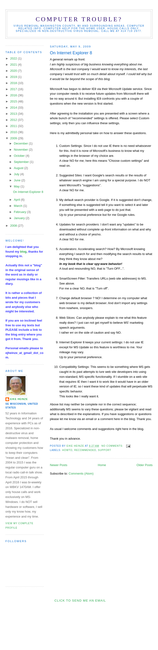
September (22, 162)
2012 (14, 120)
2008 (14, 225)
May (17, 186)
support (104, 450)
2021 (14, 64)
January (20, 218)
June (17, 180)
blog (23, 251)
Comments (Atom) (81, 473)
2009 (14, 138)
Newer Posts (58, 465)
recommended (85, 450)
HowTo (67, 450)
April (17, 199)
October (20, 155)
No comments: (112, 446)
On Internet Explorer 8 (71, 53)
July (17, 174)
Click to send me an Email (80, 600)
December (21, 143)
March (18, 206)
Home (102, 465)
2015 (14, 101)
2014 (14, 107)
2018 (14, 83)
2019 (14, 77)
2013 (14, 113)
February (20, 212)
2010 (14, 132)
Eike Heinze (19, 399)
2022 (14, 58)
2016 (14, 95)
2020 (14, 70)
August (19, 168)
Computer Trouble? (79, 19)
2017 (14, 89)
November (21, 149)
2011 (14, 126)
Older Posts (145, 465)
